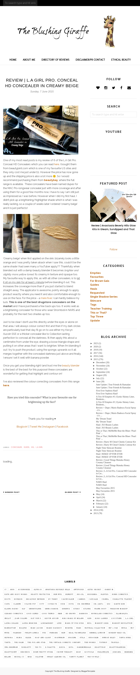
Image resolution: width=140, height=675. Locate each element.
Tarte (8, 642)
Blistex (104, 594)
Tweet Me (35, 426)
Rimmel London (97, 633)
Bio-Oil (80, 594)
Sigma (19, 638)
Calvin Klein (67, 599)
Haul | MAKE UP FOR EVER (109, 454)
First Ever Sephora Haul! (107, 391)
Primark (54, 633)
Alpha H (38, 589)
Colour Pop (30, 604)
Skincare (95, 300)
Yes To (38, 647)
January (99, 507)
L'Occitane (116, 618)
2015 (96, 359)
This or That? (98, 312)
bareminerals (84, 647)
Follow (113, 249)
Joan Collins (21, 618)
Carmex (81, 599)
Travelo (115, 642)
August (99, 375)
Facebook (62, 426)
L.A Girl (39, 447)
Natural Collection (95, 628)
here (56, 164)
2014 (96, 510)
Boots (7, 599)
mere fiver (46, 298)
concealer (16, 447)
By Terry (53, 599)
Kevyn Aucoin (52, 618)
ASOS (12, 589)
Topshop (103, 642)
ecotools (89, 652)
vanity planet (76, 657)
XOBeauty (26, 647)
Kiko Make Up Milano (73, 618)
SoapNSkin (60, 638)
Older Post (72, 492)
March (99, 500)
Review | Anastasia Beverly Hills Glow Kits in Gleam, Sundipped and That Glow (113, 229)
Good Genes (32, 614)
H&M (60, 614)
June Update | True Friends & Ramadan (113, 384)
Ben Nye (58, 594)
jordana (117, 652)
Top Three (96, 316)
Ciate (7, 604)
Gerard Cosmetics (14, 614)
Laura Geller (12, 623)
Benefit (69, 594)
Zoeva (62, 647)
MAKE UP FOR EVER (74, 623)
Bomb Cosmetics (120, 594)
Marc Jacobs (37, 628)
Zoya (71, 647)
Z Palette (50, 647)
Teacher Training (101, 308)
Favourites (97, 276)
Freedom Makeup (119, 609)
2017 (96, 353)
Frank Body (100, 609)
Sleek (28, 638)
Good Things (48, 614)
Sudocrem (94, 638)
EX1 (108, 604)
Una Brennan (11, 647)
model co (19, 657)
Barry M (109, 589)
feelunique (103, 652)
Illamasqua (122, 614)
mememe (129, 652)
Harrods (83, 614)
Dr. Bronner (83, 604)
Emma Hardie (51, 609)
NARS (78, 628)
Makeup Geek (102, 623)
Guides (94, 284)
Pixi (44, 633)
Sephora (9, 638)
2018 (96, 350)
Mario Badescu (54, 628)
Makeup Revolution (122, 623)
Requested (97, 292)
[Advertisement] (70, 551)
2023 (96, 343)
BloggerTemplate (88, 671)
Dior (63, 604)
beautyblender (117, 647)
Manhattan (10, 628)
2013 (96, 513)
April (98, 497)
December (100, 362)
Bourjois (18, 599)
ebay (78, 652)
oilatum (39, 657)
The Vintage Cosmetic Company (65, 642)
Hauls (93, 288)
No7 (132, 628)
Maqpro (23, 628)
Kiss (89, 618)
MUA (89, 623)
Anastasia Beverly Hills (57, 589)
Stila (82, 638)
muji (30, 657)
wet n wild (93, 657)
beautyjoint (11, 652)
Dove (71, 604)
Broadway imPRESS (35, 599)
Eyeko (77, 609)
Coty (41, 604)
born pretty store (43, 652)
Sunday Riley (109, 638)
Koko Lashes (101, 618)
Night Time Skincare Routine (109, 448)
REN (63, 633)
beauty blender (70, 365)
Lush (59, 623)
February (100, 504)
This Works (90, 642)
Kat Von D (36, 618)
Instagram (49, 426)
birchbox (25, 652)
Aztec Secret (94, 589)
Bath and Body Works (16, 594)
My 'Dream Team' (104, 419)
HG (32, 447)
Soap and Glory (43, 638)
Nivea (124, 628)
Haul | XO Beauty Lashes (107, 425)
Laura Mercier (29, 623)
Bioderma (92, 594)
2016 (96, 356)
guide (26, 447)
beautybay (51, 180)
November (100, 366)
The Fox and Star (36, 642)
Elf (23, 609)
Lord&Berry (47, 623)
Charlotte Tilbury (122, 599)
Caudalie (93, 599)
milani (8, 657)
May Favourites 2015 (105, 488)
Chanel (105, 599)
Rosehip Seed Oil (117, 633)
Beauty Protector (40, 594)
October (99, 369)
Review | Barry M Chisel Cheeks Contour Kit (116, 442)
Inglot (8, 618)
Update (95, 320)
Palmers (17, 633)
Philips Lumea (32, 633)
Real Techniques (77, 633)
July (98, 378)
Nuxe (7, 633)
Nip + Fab (113, 628)
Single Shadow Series (104, 296)
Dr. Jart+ (98, 604)
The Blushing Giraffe (62, 671)
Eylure (87, 609)
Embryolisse (35, 609)
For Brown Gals (99, 280)
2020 (96, 346)
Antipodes (79, 589)
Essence (66, 609)
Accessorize (24, 589)
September (100, 372)
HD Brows (71, 614)
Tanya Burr (125, 638)
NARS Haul (101, 482)
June (98, 381)
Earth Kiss (119, 604)
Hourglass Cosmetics (101, 614)
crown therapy (65, 652)
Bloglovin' (22, 426)
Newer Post (12, 492)
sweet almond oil (56, 657)
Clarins (17, 604)
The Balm (19, 642)
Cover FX (52, 604)
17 (5, 589)
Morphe (69, 628)
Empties (95, 273)
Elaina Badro (11, 609)
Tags (93, 304)
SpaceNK (72, 638)
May (98, 494)
